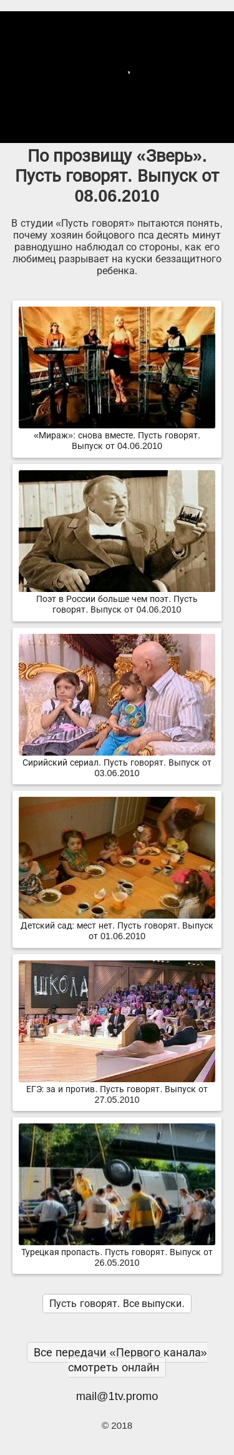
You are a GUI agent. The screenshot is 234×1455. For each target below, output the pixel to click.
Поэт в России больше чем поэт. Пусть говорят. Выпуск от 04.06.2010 (117, 599)
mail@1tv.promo (117, 1396)
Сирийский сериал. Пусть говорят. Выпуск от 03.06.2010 (117, 762)
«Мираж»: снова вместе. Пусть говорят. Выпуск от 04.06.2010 (117, 435)
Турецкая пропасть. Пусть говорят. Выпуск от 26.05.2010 (117, 1252)
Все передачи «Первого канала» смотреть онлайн (120, 1360)
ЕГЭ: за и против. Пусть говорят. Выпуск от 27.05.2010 (117, 1089)
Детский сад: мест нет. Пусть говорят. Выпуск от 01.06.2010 (117, 925)
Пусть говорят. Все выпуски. (116, 1303)
